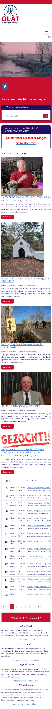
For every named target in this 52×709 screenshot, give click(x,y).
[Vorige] (8, 606)
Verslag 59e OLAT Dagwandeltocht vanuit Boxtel (22, 346)
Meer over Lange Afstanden (26, 681)
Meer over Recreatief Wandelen (26, 660)
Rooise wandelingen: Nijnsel (39, 525)
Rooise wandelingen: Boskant (39, 556)
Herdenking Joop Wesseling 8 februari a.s (26, 197)
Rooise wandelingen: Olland (38, 487)
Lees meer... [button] (7, 217)
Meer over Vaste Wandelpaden (26, 704)
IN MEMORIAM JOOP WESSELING (20, 406)
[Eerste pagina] (3, 606)
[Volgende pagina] (34, 606)
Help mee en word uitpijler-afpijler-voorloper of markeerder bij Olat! (22, 451)
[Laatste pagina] (38, 606)
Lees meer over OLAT (26, 639)
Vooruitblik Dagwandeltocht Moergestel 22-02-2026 (25, 280)
